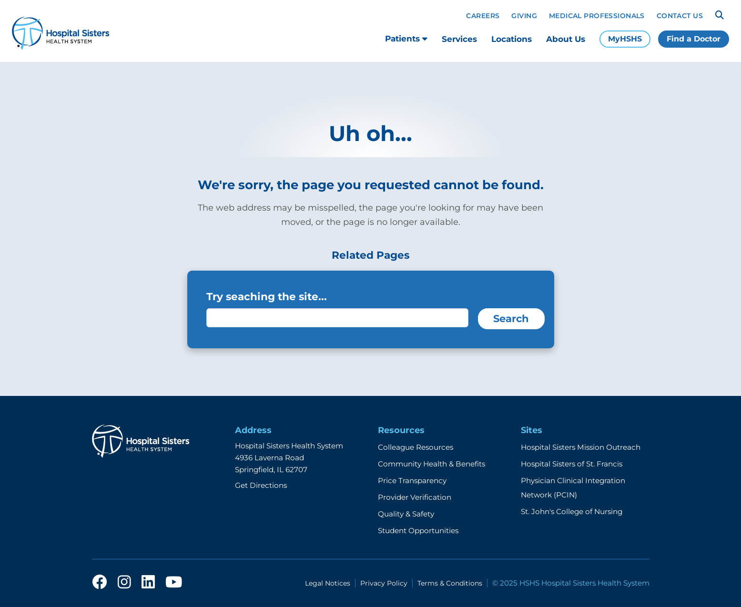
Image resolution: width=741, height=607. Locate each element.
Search (511, 318)
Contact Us (680, 15)
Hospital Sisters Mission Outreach (580, 447)
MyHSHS (625, 38)
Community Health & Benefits (431, 463)
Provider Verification (414, 497)
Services (459, 39)
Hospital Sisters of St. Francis (571, 463)
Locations (511, 39)
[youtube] (173, 584)
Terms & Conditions (449, 583)
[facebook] (99, 584)
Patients (406, 38)
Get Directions (261, 485)
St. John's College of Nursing (571, 511)
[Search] (719, 15)
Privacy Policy (383, 583)
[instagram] (124, 584)
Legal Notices (327, 583)
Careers (482, 15)
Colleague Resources (415, 447)
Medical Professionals (597, 15)
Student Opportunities (418, 530)
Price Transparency (412, 480)
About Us (565, 39)
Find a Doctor (694, 38)
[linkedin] (148, 584)
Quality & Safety (406, 513)
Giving (524, 15)
